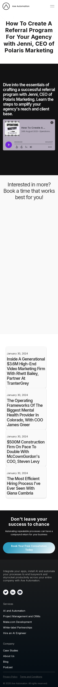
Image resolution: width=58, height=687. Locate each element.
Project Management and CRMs (21, 616)
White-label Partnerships (17, 627)
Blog (5, 661)
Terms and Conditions (31, 676)
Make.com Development (17, 621)
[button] (52, 6)
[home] (15, 6)
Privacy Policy (10, 676)
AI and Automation (14, 610)
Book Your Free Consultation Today (29, 547)
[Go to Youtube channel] (20, 592)
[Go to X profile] (5, 592)
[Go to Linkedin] (12, 592)
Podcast (8, 667)
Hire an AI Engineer (14, 633)
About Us (8, 656)
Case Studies (10, 650)
